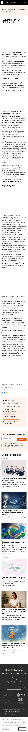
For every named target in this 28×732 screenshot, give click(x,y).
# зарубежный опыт (10, 403)
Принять (22, 729)
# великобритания (9, 414)
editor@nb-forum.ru (14, 677)
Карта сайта (13, 687)
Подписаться (21, 439)
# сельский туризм (8, 423)
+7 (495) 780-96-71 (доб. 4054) (14, 679)
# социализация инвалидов (11, 419)
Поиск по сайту (21, 687)
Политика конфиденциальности (14, 711)
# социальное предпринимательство (11, 410)
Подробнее (5, 729)
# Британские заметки (11, 406)
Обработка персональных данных (14, 714)
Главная (3, 9)
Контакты (5, 687)
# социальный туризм (9, 421)
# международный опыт (10, 416)
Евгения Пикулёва (9, 387)
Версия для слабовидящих (14, 689)
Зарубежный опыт (12, 9)
